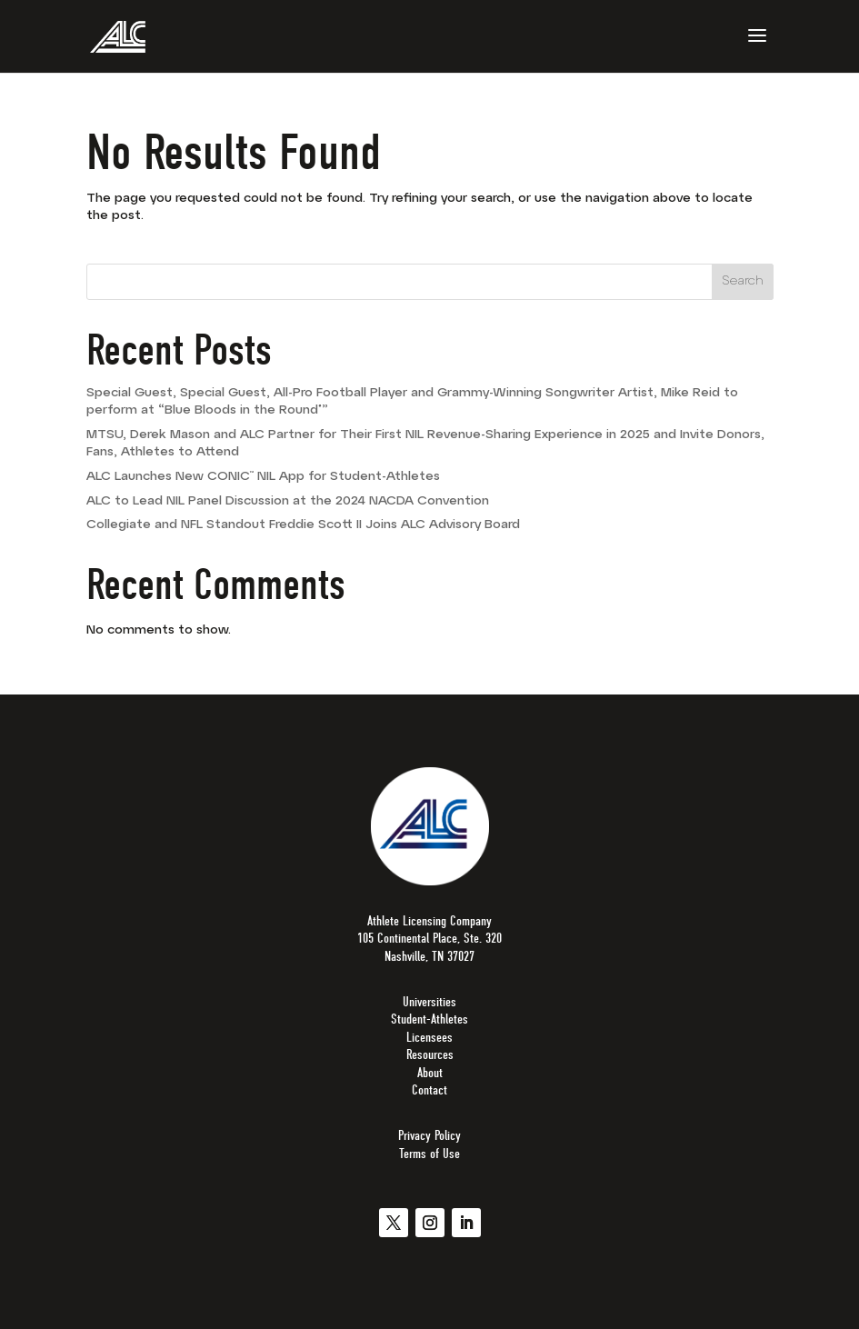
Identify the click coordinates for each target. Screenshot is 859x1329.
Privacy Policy (429, 1135)
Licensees (429, 1037)
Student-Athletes (429, 1019)
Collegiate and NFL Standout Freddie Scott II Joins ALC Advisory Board (303, 525)
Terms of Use (429, 1153)
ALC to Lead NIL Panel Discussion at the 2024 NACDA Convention (287, 501)
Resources (430, 1054)
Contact (429, 1090)
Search (743, 281)
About (430, 1072)
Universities (429, 1002)
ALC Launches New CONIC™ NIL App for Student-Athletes (263, 477)
